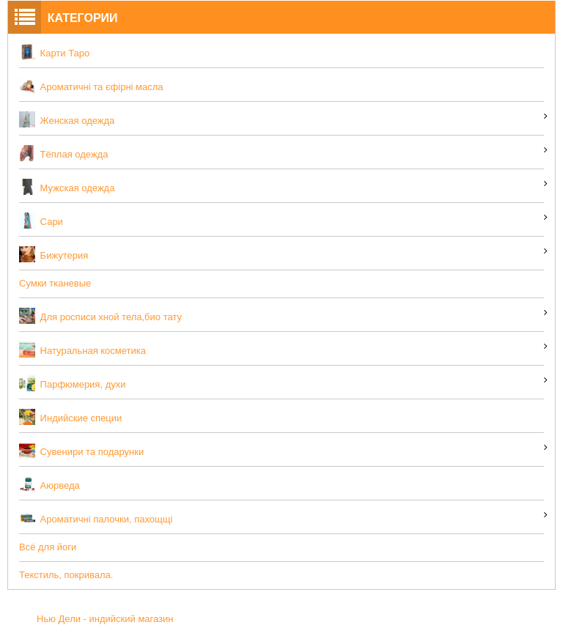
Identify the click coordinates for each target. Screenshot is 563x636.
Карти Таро (54, 52)
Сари (41, 220)
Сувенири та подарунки (81, 451)
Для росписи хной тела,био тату (100, 316)
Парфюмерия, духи (72, 383)
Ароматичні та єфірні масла (91, 86)
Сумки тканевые (55, 283)
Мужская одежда (66, 187)
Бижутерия (53, 254)
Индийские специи (70, 417)
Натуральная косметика (82, 349)
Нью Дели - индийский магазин (105, 618)
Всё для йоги (47, 546)
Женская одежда (66, 119)
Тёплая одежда (63, 153)
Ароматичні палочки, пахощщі (95, 518)
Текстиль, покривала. (66, 574)
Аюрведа (49, 484)
